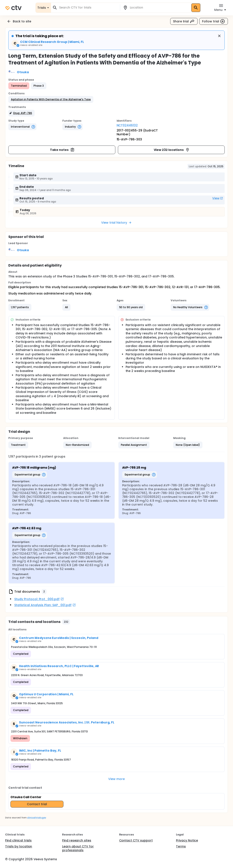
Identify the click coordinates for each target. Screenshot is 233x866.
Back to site (19, 21)
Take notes (62, 150)
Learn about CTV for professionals (78, 848)
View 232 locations (172, 150)
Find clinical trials (18, 840)
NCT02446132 (127, 125)
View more (116, 779)
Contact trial (37, 804)
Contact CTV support (136, 840)
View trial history (116, 222)
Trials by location (18, 846)
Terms (181, 846)
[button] (50, 99)
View (217, 198)
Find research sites (76, 840)
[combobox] (88, 8)
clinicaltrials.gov (36, 817)
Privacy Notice (187, 840)
